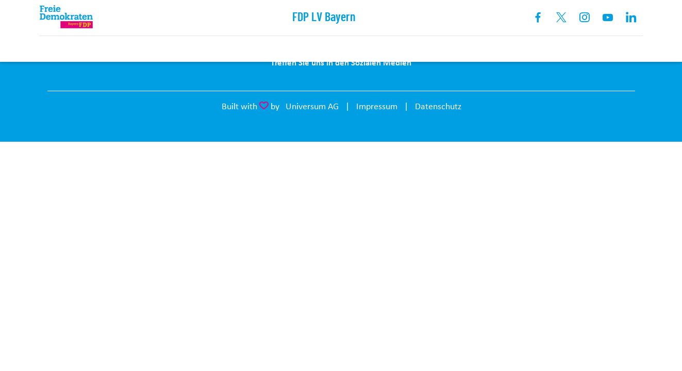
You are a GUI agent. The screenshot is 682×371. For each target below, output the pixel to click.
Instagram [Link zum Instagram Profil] (584, 17)
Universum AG (312, 106)
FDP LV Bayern (324, 17)
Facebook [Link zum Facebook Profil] (538, 17)
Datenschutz (438, 106)
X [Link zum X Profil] (561, 17)
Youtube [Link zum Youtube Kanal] (608, 17)
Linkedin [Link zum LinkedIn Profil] (631, 17)
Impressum (376, 106)
